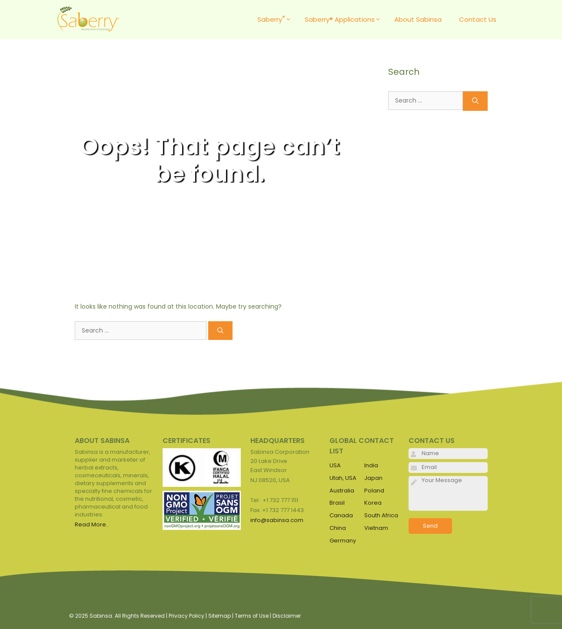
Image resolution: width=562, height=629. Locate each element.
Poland (374, 490)
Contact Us (477, 19)
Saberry (276, 20)
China (337, 528)
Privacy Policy (186, 615)
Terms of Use (252, 615)
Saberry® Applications (345, 20)
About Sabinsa (418, 19)
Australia (341, 490)
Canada (341, 515)
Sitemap (219, 615)
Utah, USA (342, 478)
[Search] (220, 330)
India (371, 465)
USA (335, 465)
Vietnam (376, 528)
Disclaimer (287, 615)
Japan (373, 478)
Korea (373, 503)
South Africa (381, 515)
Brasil (337, 503)
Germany (342, 540)
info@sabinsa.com (276, 520)
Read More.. (92, 524)
